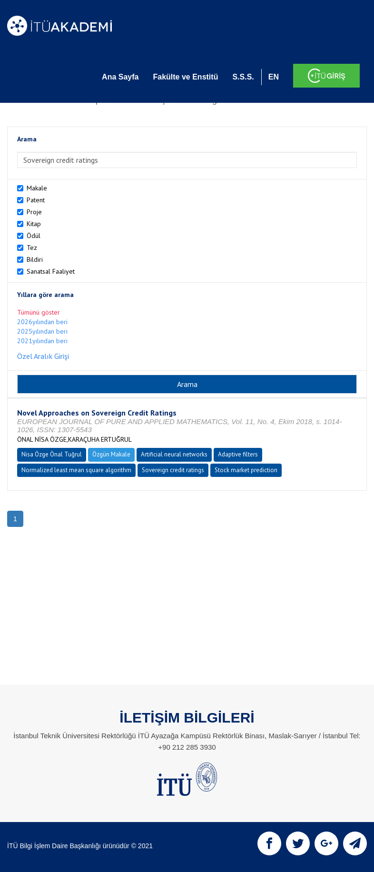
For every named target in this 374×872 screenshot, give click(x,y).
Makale (37, 188)
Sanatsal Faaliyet (51, 271)
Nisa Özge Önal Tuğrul (51, 454)
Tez (32, 247)
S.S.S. (243, 77)
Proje (34, 212)
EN (273, 77)
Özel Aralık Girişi (43, 356)
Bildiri (35, 259)
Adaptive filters (238, 454)
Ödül (33, 235)
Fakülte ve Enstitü (185, 77)
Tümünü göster (38, 312)
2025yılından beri (42, 331)
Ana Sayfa (120, 77)
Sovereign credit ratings (173, 470)
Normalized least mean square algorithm (76, 470)
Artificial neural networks (174, 454)
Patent (36, 200)
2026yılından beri (42, 321)
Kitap (34, 223)
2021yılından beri (42, 341)
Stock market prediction (246, 470)
